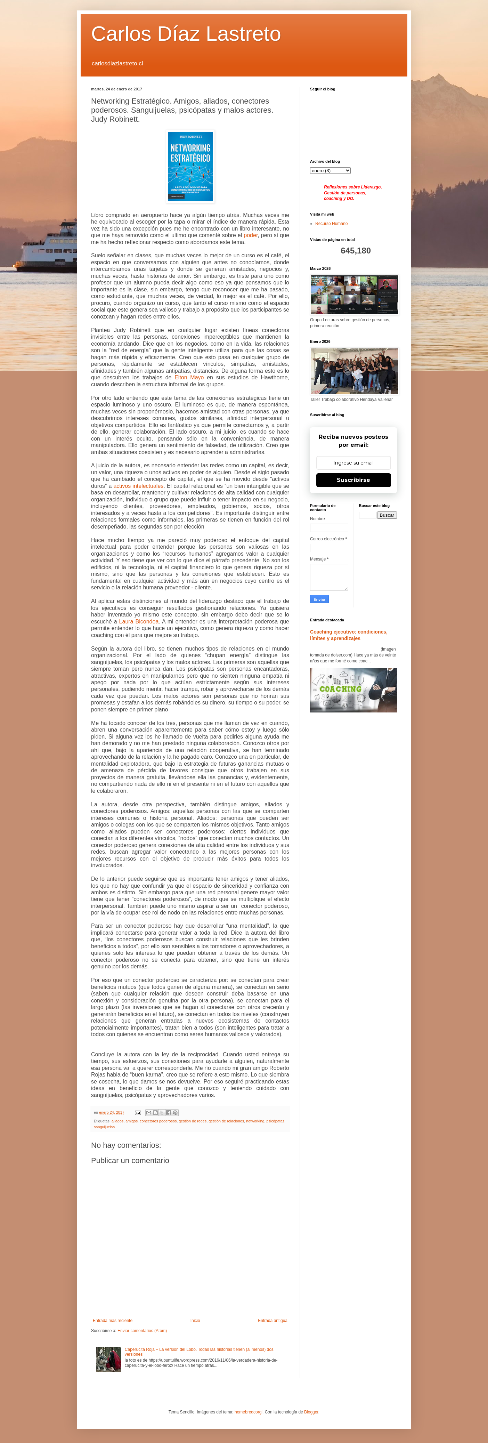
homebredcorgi (248, 1412)
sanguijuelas (104, 1127)
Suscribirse (353, 480)
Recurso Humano (331, 223)
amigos (131, 1121)
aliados (117, 1121)
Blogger (311, 1412)
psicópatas (275, 1121)
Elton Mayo (189, 377)
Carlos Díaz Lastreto (186, 33)
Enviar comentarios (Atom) (142, 1330)
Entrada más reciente (112, 1320)
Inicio (195, 1320)
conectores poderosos (158, 1121)
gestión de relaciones (226, 1121)
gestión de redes (192, 1121)
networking (255, 1121)
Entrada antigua (272, 1320)
